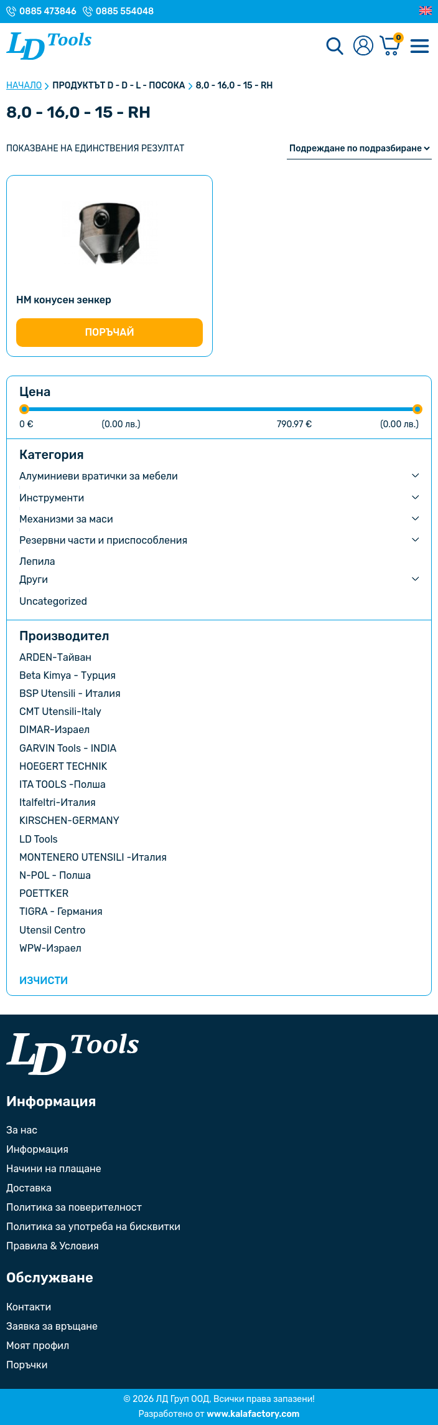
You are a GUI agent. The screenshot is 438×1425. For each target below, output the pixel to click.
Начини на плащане (53, 1169)
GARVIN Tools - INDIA (67, 748)
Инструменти (51, 498)
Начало (24, 86)
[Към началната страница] (72, 1054)
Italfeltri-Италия (57, 802)
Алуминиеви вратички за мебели (98, 476)
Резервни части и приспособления (103, 540)
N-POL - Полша (55, 875)
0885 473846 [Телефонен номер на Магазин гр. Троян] (48, 11)
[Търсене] (334, 46)
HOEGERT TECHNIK (63, 766)
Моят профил (37, 1346)
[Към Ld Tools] (48, 46)
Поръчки (26, 1365)
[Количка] (390, 46)
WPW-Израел (50, 948)
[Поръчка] (359, 148)
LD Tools (38, 839)
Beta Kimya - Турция (67, 675)
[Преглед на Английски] (425, 11)
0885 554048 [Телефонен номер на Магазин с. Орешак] (125, 11)
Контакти (28, 1307)
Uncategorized (53, 601)
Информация (37, 1149)
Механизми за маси (66, 519)
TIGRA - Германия (61, 911)
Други (33, 579)
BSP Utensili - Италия (70, 693)
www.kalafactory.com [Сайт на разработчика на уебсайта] (253, 1414)
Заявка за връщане (52, 1326)
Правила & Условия (52, 1246)
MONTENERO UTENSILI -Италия (93, 857)
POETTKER (43, 893)
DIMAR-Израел (54, 730)
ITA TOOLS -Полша (62, 784)
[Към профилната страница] (363, 46)
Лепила (37, 561)
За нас (21, 1130)
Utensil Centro (52, 930)
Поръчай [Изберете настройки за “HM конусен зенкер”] (109, 332)
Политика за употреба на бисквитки (93, 1227)
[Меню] (419, 46)
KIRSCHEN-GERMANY (69, 820)
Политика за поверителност (74, 1207)
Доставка (29, 1188)
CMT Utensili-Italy (60, 711)
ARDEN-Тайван (55, 657)
